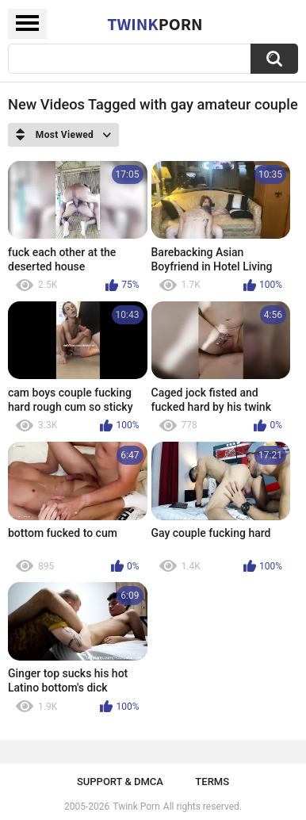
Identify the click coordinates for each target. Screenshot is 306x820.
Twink (154, 24)
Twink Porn (136, 806)
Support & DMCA (120, 781)
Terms (212, 781)
